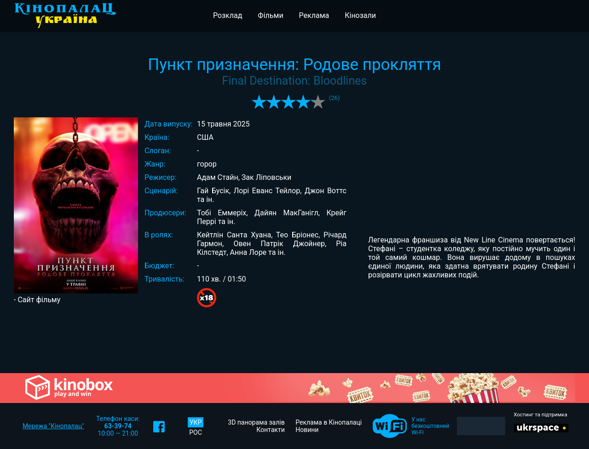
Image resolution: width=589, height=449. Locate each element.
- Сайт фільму (37, 299)
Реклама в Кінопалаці (328, 422)
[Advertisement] (294, 341)
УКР (196, 422)
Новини (306, 429)
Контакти (270, 429)
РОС (195, 432)
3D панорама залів (256, 422)
